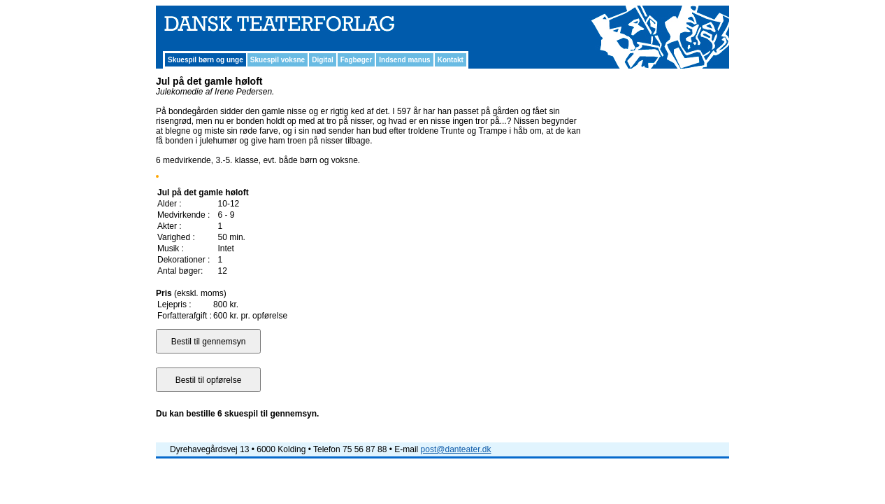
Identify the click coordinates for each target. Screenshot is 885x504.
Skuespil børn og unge (205, 60)
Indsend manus (404, 60)
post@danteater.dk (456, 449)
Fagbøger (356, 60)
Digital (322, 60)
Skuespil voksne (277, 60)
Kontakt (450, 60)
